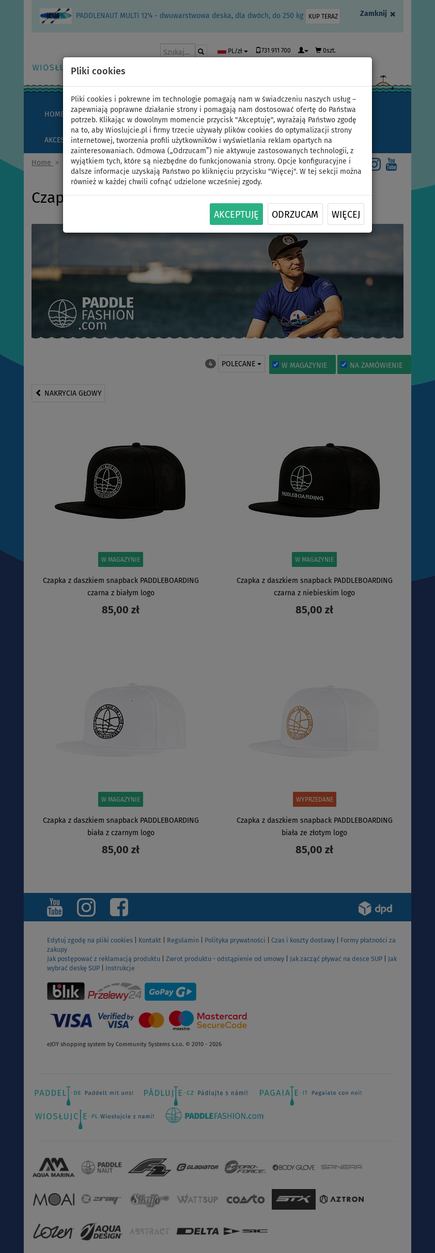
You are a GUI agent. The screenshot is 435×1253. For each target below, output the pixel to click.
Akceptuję (236, 214)
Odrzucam (295, 214)
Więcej (346, 214)
